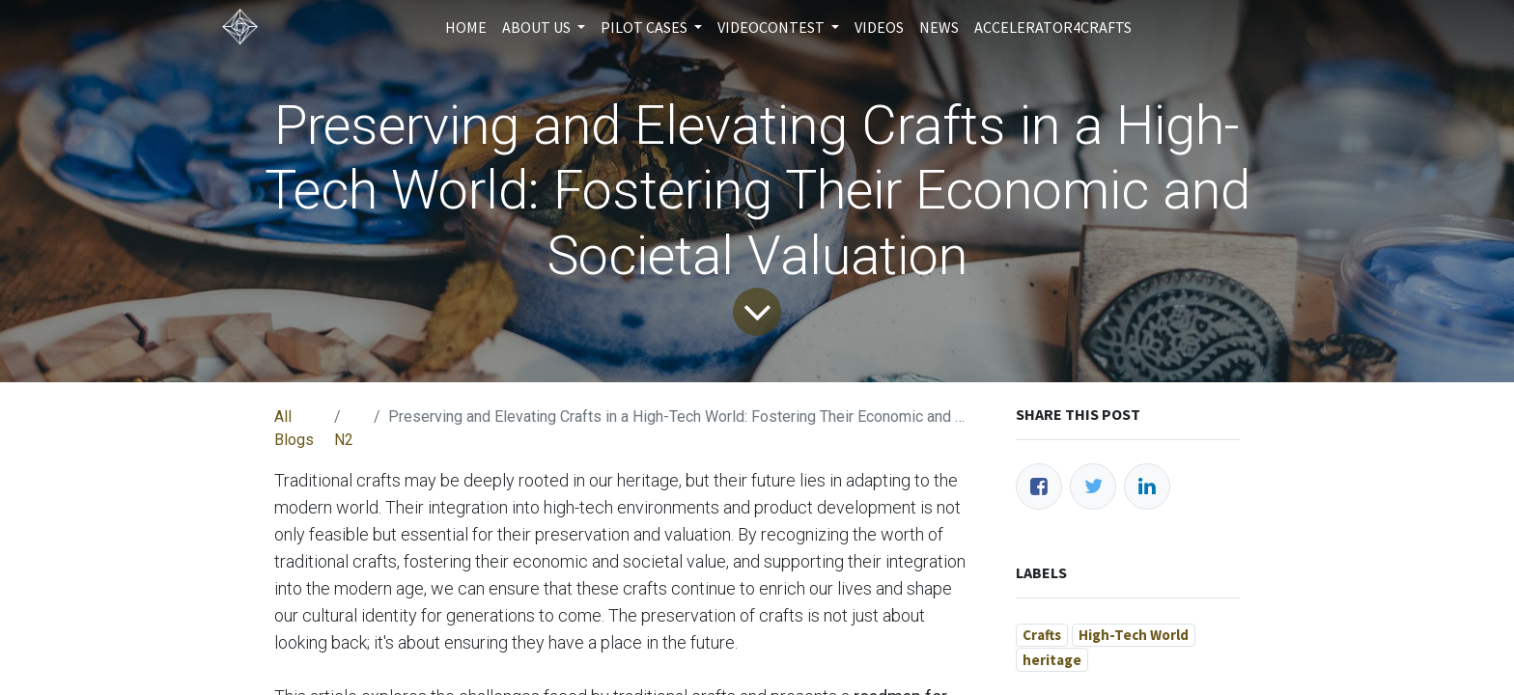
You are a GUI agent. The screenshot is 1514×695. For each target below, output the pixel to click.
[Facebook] (1039, 486)
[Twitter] (1093, 486)
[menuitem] (465, 27)
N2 (343, 440)
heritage (1052, 660)
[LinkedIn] (1147, 486)
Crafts (1042, 635)
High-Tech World (1134, 635)
